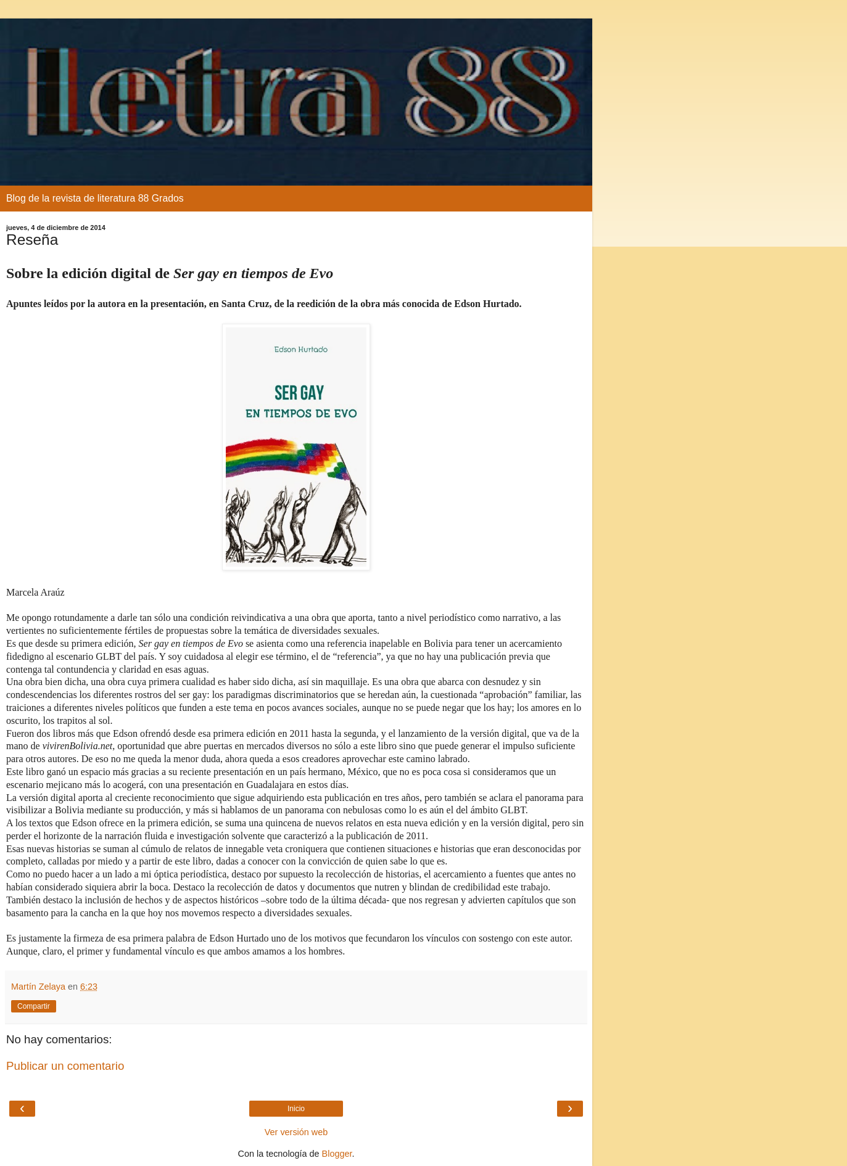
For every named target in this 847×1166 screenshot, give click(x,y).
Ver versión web (296, 1132)
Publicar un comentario (65, 1065)
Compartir (33, 1006)
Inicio (296, 1108)
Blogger (337, 1154)
